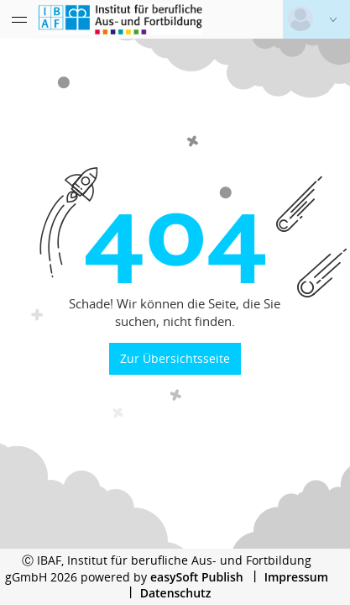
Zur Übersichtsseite (175, 358)
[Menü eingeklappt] (19, 19)
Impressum (296, 577)
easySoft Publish (196, 577)
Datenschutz (176, 593)
